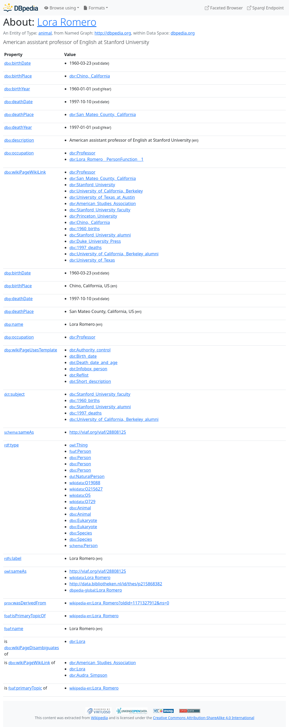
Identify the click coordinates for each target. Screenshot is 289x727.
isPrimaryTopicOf (25, 616)
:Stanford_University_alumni (100, 235)
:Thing (78, 445)
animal (45, 33)
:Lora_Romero (94, 616)
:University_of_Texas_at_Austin (102, 197)
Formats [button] (94, 8)
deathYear (18, 127)
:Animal (80, 508)
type (11, 445)
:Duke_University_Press (95, 241)
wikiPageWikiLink (25, 172)
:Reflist (79, 375)
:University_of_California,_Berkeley (106, 191)
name (13, 324)
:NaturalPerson (87, 476)
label (12, 558)
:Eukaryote (83, 520)
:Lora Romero (89, 577)
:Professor (82, 153)
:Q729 (82, 501)
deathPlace (19, 114)
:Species (80, 533)
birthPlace (18, 76)
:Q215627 (86, 489)
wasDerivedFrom (25, 603)
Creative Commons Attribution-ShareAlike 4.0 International (203, 717)
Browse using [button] (60, 8)
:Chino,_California (89, 76)
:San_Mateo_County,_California (102, 114)
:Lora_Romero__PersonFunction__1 (106, 159)
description (19, 140)
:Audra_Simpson (88, 675)
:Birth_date (83, 356)
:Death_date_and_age (93, 362)
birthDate (17, 63)
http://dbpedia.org (113, 33)
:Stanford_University (92, 185)
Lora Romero (66, 22)
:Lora (77, 641)
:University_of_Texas (92, 260)
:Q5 (80, 495)
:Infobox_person (88, 369)
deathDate (18, 101)
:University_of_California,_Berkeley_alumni (114, 254)
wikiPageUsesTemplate (30, 350)
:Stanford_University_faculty (99, 210)
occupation (19, 153)
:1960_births (84, 229)
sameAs (19, 432)
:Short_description (90, 381)
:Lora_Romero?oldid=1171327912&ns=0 (119, 603)
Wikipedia (99, 717)
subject (14, 394)
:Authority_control (90, 350)
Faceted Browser (224, 8)
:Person (80, 451)
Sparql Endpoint (265, 8)
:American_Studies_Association (102, 203)
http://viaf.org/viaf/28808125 (97, 432)
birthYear (17, 89)
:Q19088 (84, 483)
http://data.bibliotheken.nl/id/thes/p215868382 (115, 584)
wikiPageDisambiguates (31, 648)
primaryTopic (25, 688)
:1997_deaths (85, 247)
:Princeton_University (93, 216)
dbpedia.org (183, 33)
